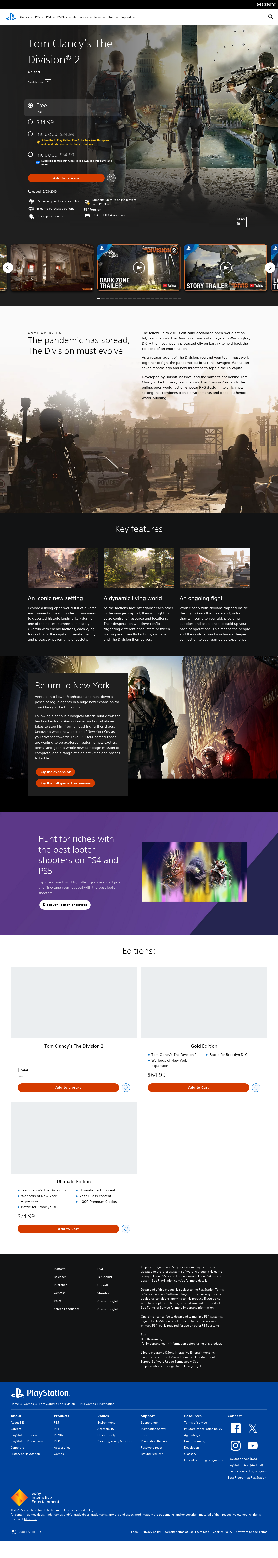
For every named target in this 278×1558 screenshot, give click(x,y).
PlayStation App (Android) (245, 1465)
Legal (135, 1532)
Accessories (80, 17)
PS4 (48, 17)
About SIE (17, 1422)
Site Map (203, 1532)
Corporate (17, 1447)
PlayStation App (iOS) (242, 1459)
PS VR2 (58, 1435)
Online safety (106, 1435)
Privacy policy (151, 1532)
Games (24, 17)
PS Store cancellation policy (203, 1429)
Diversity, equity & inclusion (116, 1441)
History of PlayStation (25, 1454)
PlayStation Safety (153, 1429)
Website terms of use (179, 1532)
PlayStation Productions (27, 1441)
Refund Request (152, 1454)
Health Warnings (152, 1339)
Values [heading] (103, 1416)
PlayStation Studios (24, 1435)
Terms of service (195, 1422)
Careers (16, 1429)
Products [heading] (61, 1416)
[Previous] (8, 267)
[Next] (270, 267)
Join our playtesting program (247, 1471)
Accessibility (105, 1429)
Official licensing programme (204, 1460)
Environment (106, 1422)
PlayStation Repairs (154, 1441)
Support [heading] (148, 1416)
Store (111, 17)
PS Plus (62, 17)
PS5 (37, 17)
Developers (192, 1447)
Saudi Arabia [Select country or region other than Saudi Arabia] (27, 1531)
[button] (139, 267)
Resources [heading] (193, 1416)
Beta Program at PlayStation (247, 1477)
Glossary (190, 1454)
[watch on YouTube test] (169, 285)
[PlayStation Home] (11, 17)
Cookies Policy (222, 1532)
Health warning (194, 1441)
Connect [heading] (235, 1416)
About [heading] (16, 1416)
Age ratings (192, 1435)
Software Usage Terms (251, 1532)
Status (145, 1435)
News (97, 17)
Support (126, 17)
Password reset (151, 1447)
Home (15, 1404)
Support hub (149, 1422)
